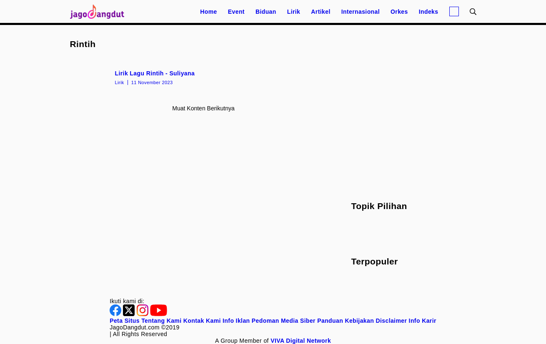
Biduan (265, 11)
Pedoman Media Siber (284, 320)
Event (236, 11)
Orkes (399, 11)
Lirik (294, 11)
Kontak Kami (202, 320)
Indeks (428, 11)
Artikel (320, 11)
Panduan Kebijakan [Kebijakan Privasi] (345, 320)
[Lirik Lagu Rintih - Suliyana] (203, 77)
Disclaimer (391, 320)
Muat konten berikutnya (203, 108)
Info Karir (422, 320)
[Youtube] (158, 314)
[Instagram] (143, 314)
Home (208, 11)
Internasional (360, 11)
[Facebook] (116, 314)
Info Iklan (236, 320)
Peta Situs (125, 320)
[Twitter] (129, 314)
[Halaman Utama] (100, 11)
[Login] (454, 11)
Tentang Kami (161, 320)
